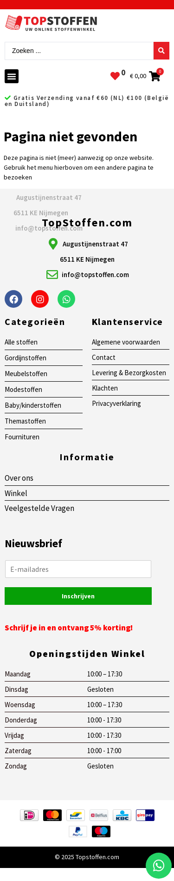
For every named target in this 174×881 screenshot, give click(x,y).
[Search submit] (161, 51)
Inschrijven (78, 596)
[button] (12, 76)
